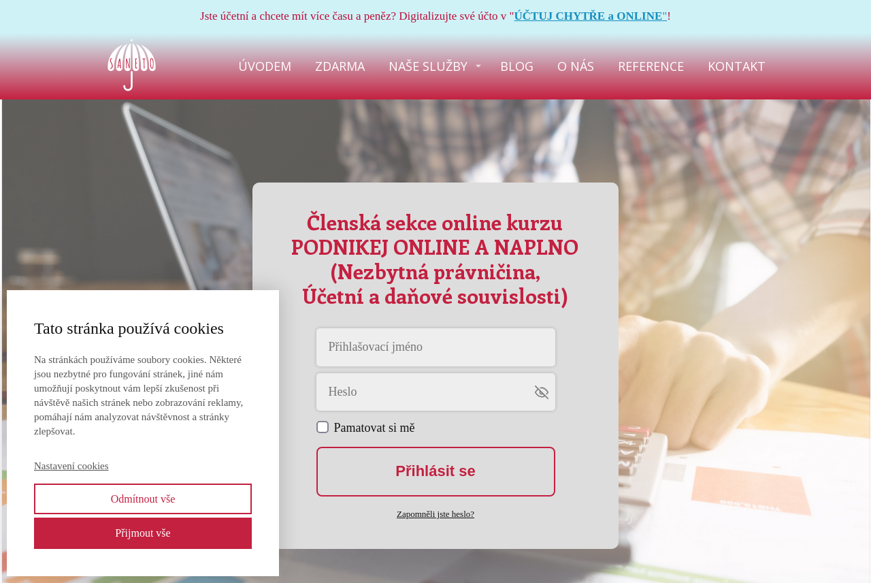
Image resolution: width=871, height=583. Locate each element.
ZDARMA (340, 66)
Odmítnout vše (143, 499)
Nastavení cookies (71, 465)
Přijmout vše (142, 533)
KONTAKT (737, 66)
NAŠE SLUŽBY (428, 66)
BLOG (516, 66)
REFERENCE (651, 66)
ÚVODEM (264, 66)
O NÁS (575, 66)
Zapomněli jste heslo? (435, 514)
